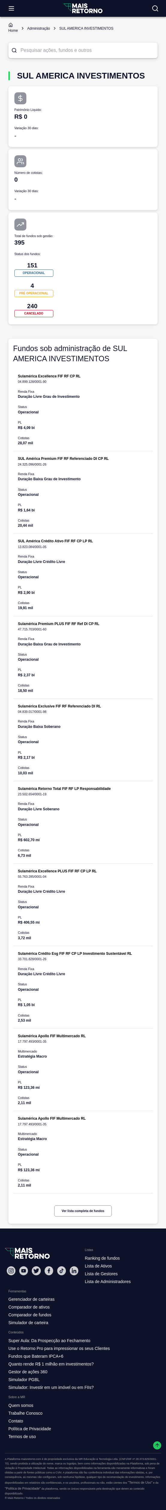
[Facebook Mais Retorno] (48, 1270)
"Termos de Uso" (140, 1482)
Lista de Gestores (101, 1273)
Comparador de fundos (29, 1314)
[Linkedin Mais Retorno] (74, 1270)
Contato (15, 1421)
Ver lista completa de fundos (83, 1211)
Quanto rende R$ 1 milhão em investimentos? (51, 1364)
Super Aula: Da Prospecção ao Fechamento (49, 1340)
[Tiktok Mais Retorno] (61, 1270)
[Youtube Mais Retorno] (23, 1270)
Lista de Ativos (98, 1266)
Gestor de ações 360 (27, 1371)
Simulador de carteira (28, 1322)
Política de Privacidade (29, 1428)
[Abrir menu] (11, 8)
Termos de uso (22, 1436)
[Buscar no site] (155, 8)
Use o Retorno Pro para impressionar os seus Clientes (59, 1348)
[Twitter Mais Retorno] (36, 1270)
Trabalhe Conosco (25, 1413)
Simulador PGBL (24, 1379)
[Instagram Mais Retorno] (11, 1270)
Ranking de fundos (102, 1258)
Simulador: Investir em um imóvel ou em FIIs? (51, 1387)
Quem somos (20, 1405)
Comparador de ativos (29, 1307)
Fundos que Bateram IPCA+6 (35, 1356)
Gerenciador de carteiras (31, 1299)
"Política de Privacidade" (23, 1488)
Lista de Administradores (108, 1281)
